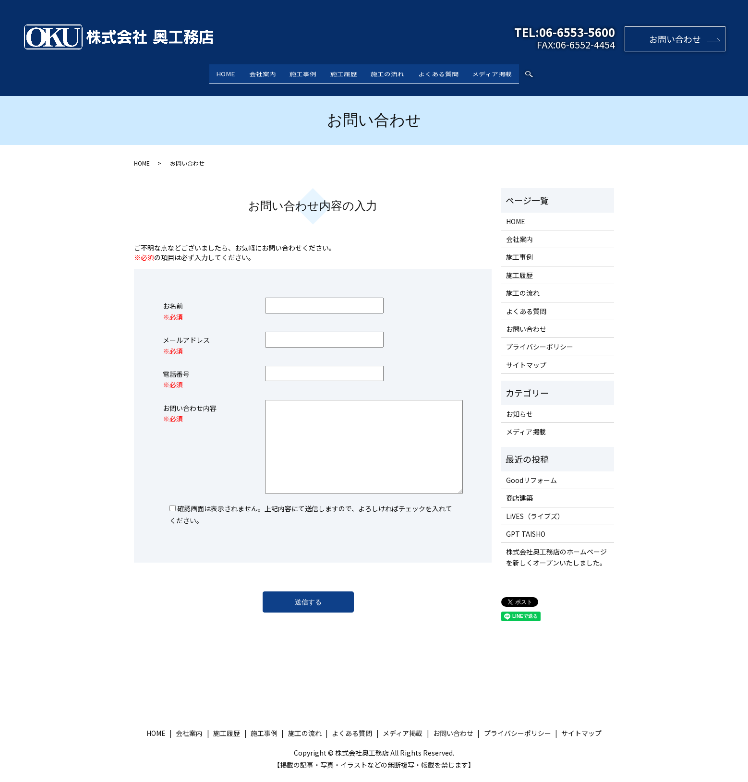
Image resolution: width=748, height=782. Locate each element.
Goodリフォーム (531, 471)
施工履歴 (343, 71)
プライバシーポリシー (539, 337)
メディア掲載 (511, 71)
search (552, 72)
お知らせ (519, 404)
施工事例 (296, 71)
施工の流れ (394, 71)
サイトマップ (526, 356)
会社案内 (249, 71)
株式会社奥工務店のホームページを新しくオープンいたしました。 (556, 548)
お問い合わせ (675, 39)
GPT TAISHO (525, 524)
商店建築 (519, 488)
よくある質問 (451, 71)
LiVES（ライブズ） (535, 506)
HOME (206, 71)
